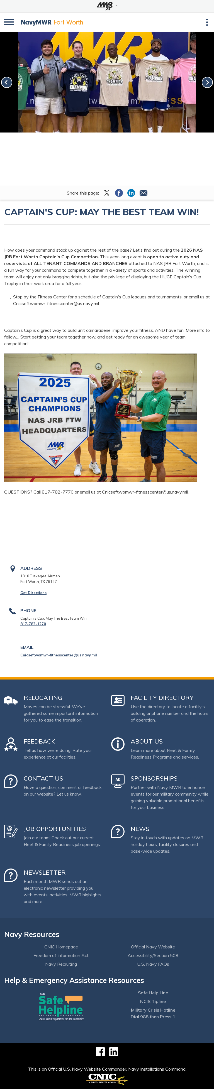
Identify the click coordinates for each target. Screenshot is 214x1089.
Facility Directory (162, 698)
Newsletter (45, 872)
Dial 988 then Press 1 (153, 1016)
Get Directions (33, 592)
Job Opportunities (55, 829)
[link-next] (207, 82)
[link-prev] (6, 82)
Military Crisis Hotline (153, 1010)
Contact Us (43, 778)
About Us (147, 741)
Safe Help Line (153, 992)
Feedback (39, 741)
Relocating (43, 698)
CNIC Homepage (61, 947)
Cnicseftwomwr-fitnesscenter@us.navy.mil (58, 655)
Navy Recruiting (61, 964)
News (140, 829)
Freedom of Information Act (61, 955)
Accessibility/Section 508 (153, 955)
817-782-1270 (33, 624)
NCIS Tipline (153, 1001)
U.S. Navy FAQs (153, 964)
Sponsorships (154, 778)
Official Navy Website (153, 947)
